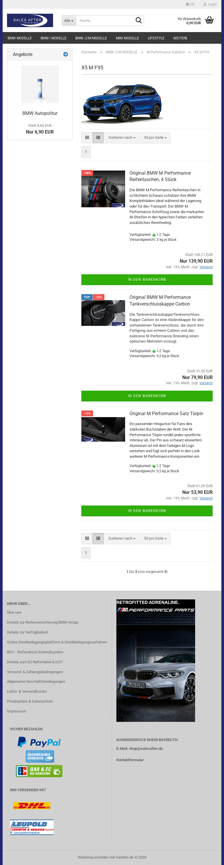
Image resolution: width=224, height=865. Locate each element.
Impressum (16, 711)
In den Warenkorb (147, 280)
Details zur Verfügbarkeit (27, 632)
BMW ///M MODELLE (91, 38)
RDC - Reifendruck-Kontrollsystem (35, 652)
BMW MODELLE (20, 38)
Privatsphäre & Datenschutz (30, 701)
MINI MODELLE (127, 38)
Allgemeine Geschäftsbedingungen (36, 681)
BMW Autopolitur (39, 113)
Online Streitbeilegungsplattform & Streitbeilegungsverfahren (57, 642)
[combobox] (122, 137)
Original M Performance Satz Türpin (166, 413)
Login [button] (210, 4)
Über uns (14, 612)
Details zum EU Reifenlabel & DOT (35, 662)
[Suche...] (69, 20)
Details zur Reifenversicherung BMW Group (42, 622)
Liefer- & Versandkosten (27, 691)
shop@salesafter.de (146, 748)
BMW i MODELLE (53, 38)
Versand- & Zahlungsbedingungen (35, 672)
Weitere (180, 38)
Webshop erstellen (93, 857)
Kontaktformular (130, 760)
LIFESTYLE (156, 38)
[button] (190, 4)
